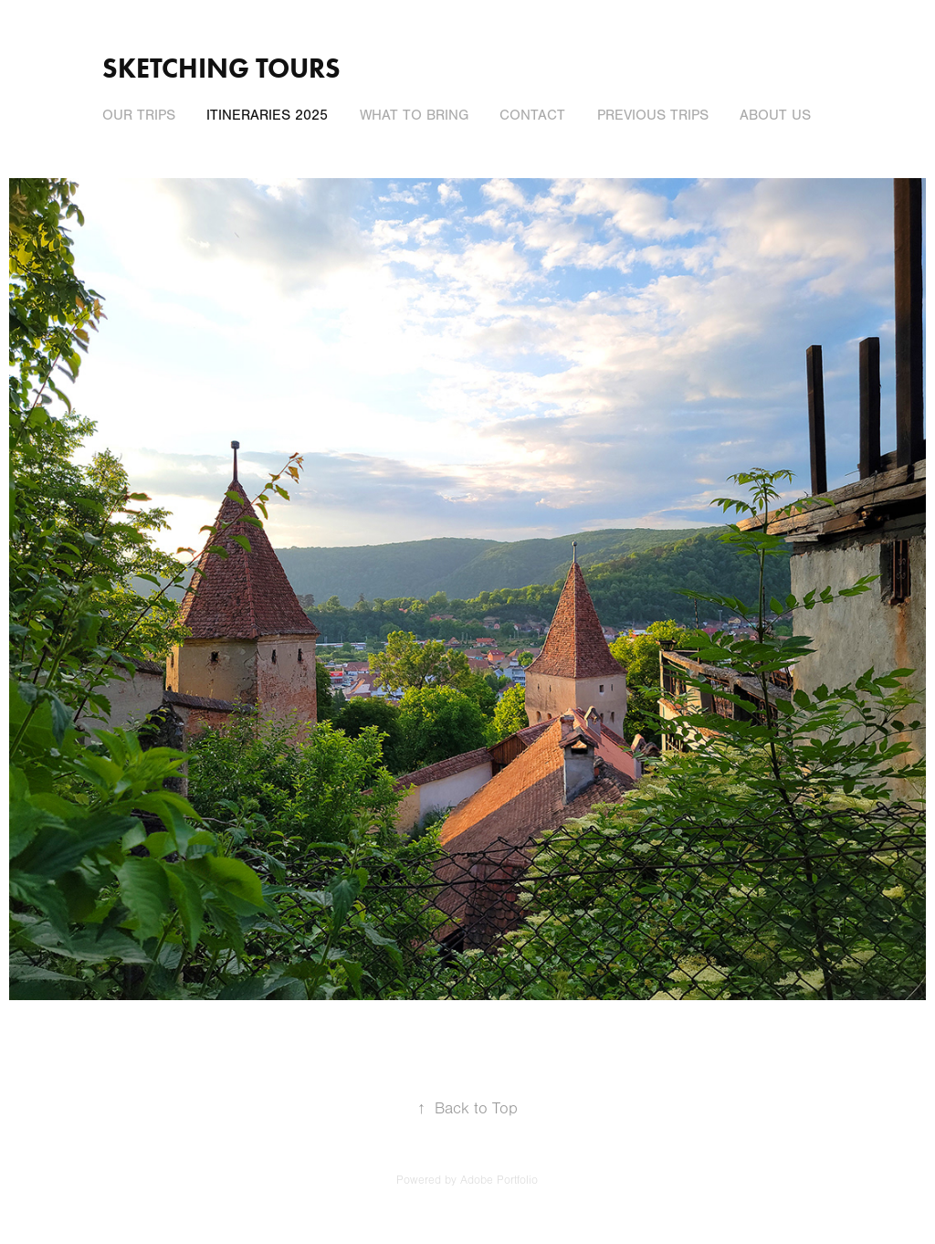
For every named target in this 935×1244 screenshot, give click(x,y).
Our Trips (138, 115)
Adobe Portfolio (499, 1180)
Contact (532, 115)
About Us (775, 115)
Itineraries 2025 (267, 115)
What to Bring (414, 115)
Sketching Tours (221, 68)
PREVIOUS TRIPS (653, 115)
